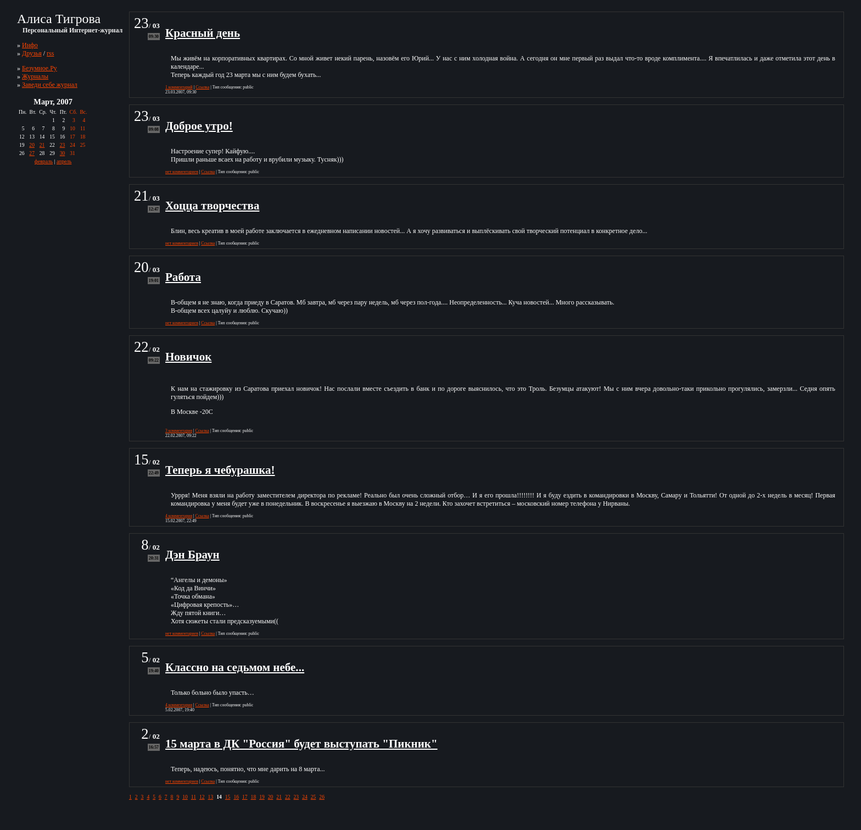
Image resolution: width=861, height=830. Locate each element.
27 (32, 153)
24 (305, 797)
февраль (44, 161)
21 (42, 145)
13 (211, 797)
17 (245, 797)
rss (50, 53)
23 (62, 145)
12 (202, 797)
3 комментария (178, 430)
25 (313, 797)
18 (253, 797)
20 (32, 145)
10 (185, 797)
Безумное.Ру (39, 68)
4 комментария (178, 515)
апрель (64, 161)
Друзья (32, 53)
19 (262, 797)
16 (236, 797)
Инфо (30, 45)
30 (62, 153)
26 (322, 797)
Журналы (35, 76)
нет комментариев (181, 171)
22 (287, 797)
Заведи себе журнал (49, 84)
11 (193, 797)
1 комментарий (179, 87)
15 (228, 797)
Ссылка (202, 87)
